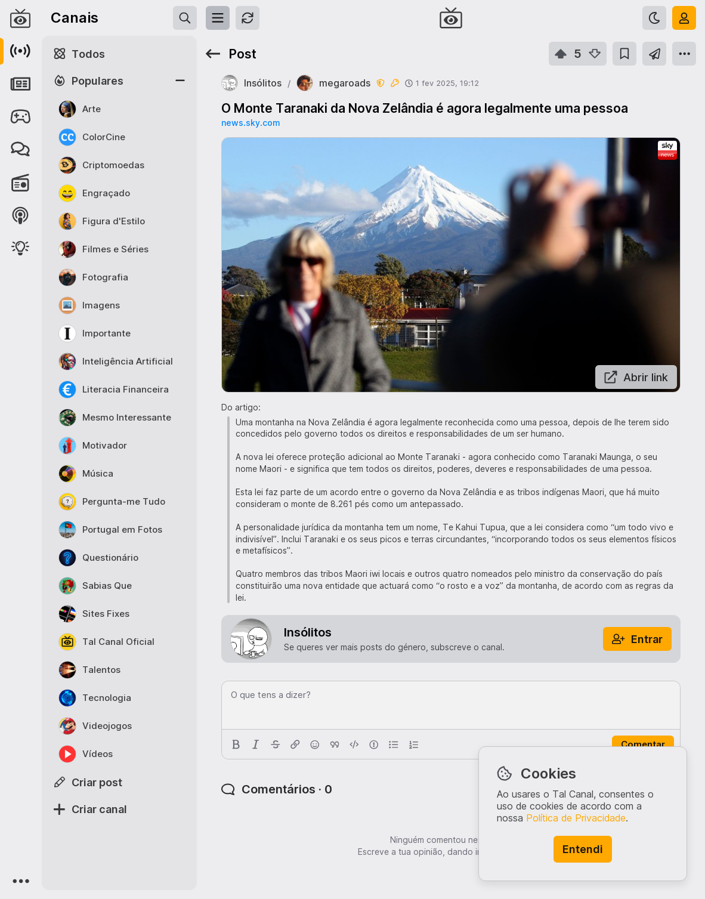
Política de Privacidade (576, 818)
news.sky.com (250, 123)
